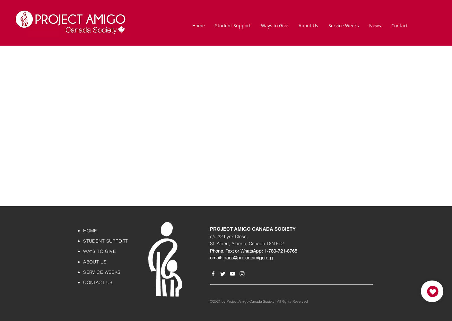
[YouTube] (232, 274)
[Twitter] (223, 274)
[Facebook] (213, 274)
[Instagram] (242, 274)
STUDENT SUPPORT (105, 241)
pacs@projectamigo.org (248, 258)
